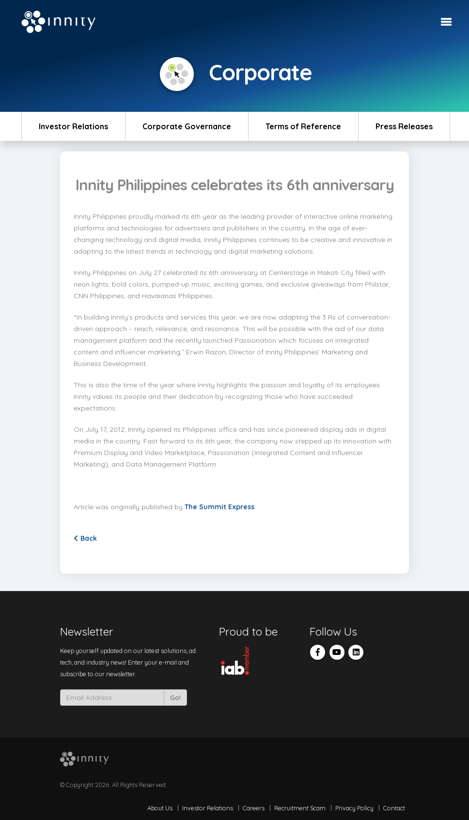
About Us (159, 808)
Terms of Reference (303, 126)
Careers (254, 808)
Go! (175, 697)
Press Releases (404, 126)
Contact (394, 808)
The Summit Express (220, 506)
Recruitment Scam (300, 808)
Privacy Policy (354, 808)
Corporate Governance (186, 126)
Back (85, 538)
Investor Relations (73, 126)
